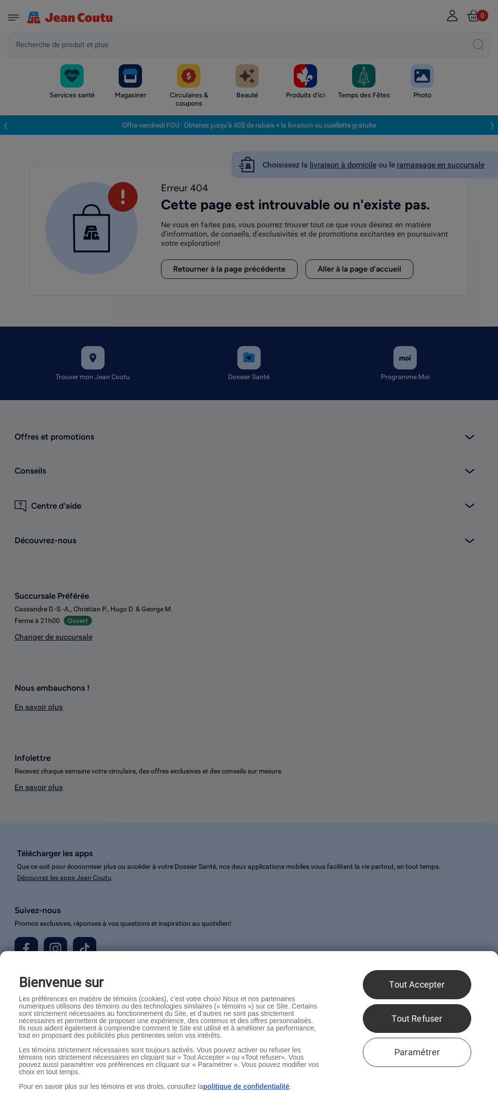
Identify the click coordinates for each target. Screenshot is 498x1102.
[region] (249, 1026)
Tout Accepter (417, 984)
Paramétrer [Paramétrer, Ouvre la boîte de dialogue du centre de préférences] (417, 1052)
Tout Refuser (416, 1018)
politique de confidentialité (246, 1086)
